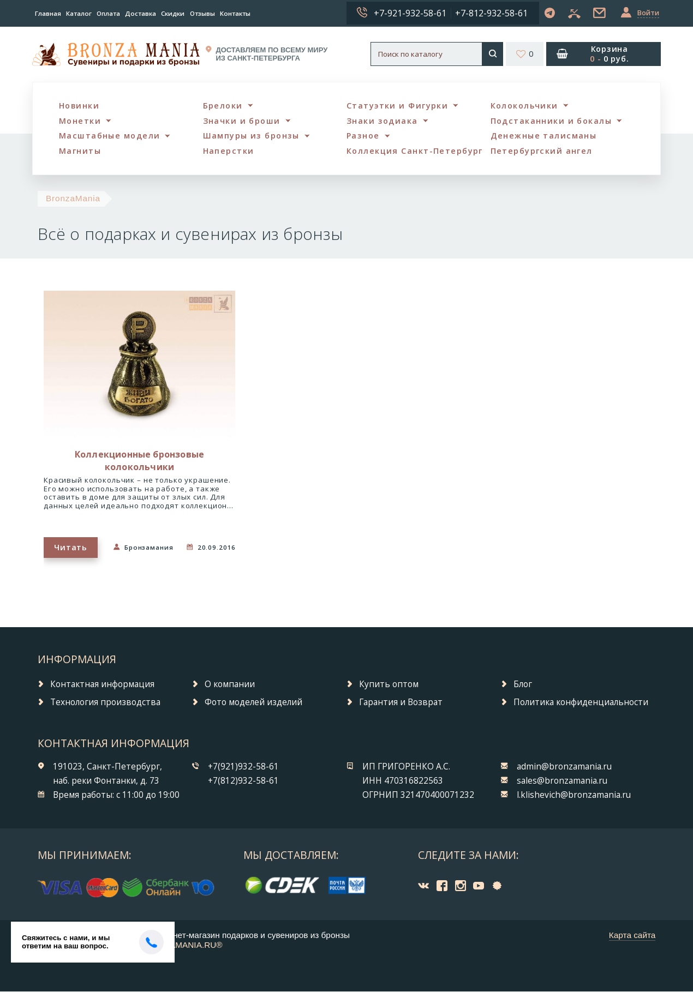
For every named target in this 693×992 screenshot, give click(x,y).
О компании (230, 684)
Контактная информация (102, 684)
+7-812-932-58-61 (491, 13)
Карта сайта (632, 935)
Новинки (79, 105)
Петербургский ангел (542, 151)
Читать (70, 547)
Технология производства (105, 702)
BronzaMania (73, 198)
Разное (363, 136)
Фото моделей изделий (253, 702)
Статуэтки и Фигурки (397, 105)
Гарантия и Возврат (401, 702)
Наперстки (228, 151)
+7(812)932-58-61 (243, 780)
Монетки (80, 121)
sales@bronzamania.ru (562, 780)
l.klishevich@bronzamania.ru (574, 795)
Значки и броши (242, 121)
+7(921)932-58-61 (243, 766)
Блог (522, 684)
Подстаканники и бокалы (551, 121)
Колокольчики (525, 105)
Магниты (80, 151)
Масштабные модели (109, 136)
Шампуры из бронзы (251, 136)
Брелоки (223, 105)
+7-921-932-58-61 (410, 13)
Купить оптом (389, 684)
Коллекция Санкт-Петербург (414, 151)
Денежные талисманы (544, 136)
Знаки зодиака (382, 121)
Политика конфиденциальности (580, 702)
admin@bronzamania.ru (564, 766)
